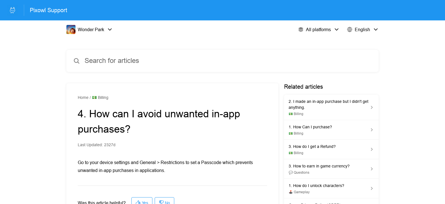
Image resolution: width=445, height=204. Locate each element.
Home (83, 97)
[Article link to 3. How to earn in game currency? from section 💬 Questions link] (331, 169)
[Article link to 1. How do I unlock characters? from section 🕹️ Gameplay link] (331, 188)
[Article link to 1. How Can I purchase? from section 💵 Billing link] (331, 130)
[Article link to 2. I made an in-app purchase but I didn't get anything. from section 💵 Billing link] (331, 107)
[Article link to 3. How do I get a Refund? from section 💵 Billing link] (331, 149)
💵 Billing (100, 97)
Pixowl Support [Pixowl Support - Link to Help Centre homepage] (48, 10)
